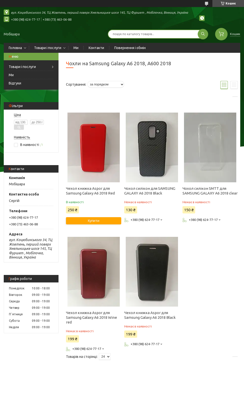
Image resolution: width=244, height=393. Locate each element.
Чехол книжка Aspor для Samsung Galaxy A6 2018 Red (90, 190)
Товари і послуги (47, 48)
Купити (93, 221)
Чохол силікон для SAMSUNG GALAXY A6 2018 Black (149, 190)
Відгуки (15, 83)
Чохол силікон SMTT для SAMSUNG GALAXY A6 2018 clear (210, 190)
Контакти (96, 48)
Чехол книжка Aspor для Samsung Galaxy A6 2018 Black (150, 315)
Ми (75, 48)
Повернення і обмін (130, 48)
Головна (15, 48)
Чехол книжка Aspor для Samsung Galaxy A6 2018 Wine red (91, 317)
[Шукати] (203, 34)
